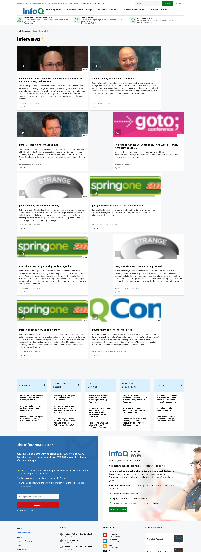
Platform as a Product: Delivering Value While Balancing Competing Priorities (98, 345)
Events (161, 10)
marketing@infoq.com (82, 543)
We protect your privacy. (26, 458)
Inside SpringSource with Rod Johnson (34, 253)
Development (50, 10)
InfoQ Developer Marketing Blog (30, 519)
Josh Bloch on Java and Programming (32, 171)
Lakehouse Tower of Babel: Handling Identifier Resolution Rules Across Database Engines (134, 368)
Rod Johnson (24, 293)
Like (24, 129)
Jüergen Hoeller (68, 208)
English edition (86, 3)
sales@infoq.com (42, 543)
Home (19, 477)
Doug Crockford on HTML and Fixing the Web (162, 171)
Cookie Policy (166, 545)
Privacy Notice (136, 545)
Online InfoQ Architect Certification (79, 483)
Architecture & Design (76, 10)
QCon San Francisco (72, 502)
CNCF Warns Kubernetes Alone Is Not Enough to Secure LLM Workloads (167, 365)
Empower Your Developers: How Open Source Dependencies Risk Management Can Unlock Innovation (100, 358)
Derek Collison (110, 125)
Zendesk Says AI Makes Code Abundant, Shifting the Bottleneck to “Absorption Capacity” (64, 368)
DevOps (150, 10)
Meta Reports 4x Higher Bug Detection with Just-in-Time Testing (65, 344)
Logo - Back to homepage (27, 9)
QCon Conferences (24, 490)
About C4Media (23, 510)
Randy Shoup (24, 125)
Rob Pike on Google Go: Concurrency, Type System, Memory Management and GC (163, 85)
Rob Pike (151, 125)
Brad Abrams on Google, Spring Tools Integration (118, 171)
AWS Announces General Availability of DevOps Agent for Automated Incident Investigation (167, 345)
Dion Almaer (67, 291)
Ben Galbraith (79, 291)
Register (167, 3)
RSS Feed (43, 41)
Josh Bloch (23, 208)
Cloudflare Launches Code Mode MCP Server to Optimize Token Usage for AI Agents (65, 355)
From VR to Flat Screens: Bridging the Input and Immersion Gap (30, 354)
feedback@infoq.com (25, 543)
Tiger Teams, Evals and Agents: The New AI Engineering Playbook (98, 371)
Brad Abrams (109, 208)
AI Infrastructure (104, 10)
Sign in (179, 3)
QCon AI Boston (71, 489)
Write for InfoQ (23, 498)
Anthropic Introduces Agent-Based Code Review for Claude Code (134, 356)
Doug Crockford (154, 208)
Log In (20, 486)
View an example (27, 407)
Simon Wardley (68, 125)
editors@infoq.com (62, 543)
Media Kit (20, 515)
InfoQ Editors (22, 502)
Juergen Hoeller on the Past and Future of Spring (78, 171)
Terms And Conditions (151, 545)
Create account (23, 481)
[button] (37, 452)
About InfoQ (22, 506)
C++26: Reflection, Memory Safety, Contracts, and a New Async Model (31, 344)
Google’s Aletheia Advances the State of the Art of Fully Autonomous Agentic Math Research (135, 345)
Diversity (20, 523)
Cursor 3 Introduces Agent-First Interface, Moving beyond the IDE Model (31, 365)
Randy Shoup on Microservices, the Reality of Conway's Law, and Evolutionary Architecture (36, 85)
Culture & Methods (130, 10)
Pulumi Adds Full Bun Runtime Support (165, 355)
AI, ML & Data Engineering (129, 331)
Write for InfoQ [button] (100, 3)
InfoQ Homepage (23, 33)
